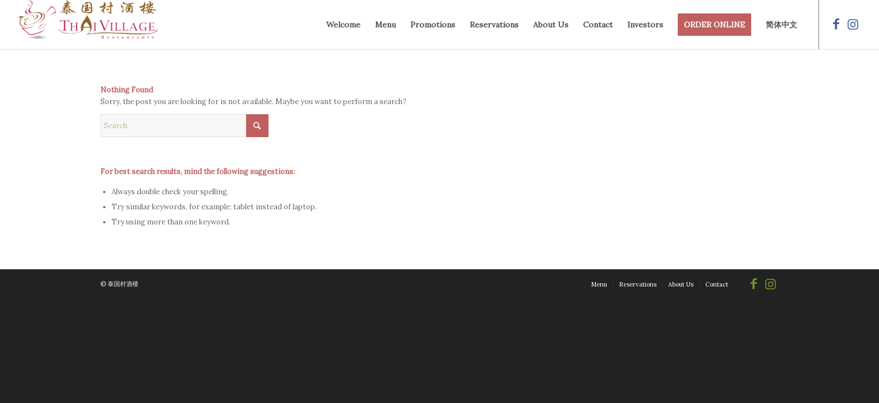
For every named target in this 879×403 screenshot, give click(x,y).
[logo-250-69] (87, 24)
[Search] (184, 125)
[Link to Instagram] (853, 24)
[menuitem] (343, 24)
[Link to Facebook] (836, 24)
